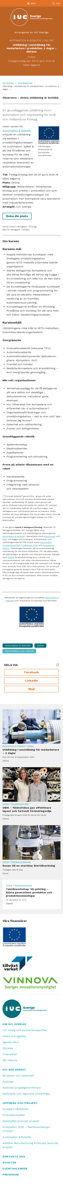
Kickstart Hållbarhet (16, 1109)
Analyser (8, 1081)
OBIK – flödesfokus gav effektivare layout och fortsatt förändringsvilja (31, 784)
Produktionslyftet (11, 545)
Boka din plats (17, 216)
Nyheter (9, 1162)
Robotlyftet (45, 542)
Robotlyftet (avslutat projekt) (21, 1121)
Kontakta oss (14, 1156)
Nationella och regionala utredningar (26, 1093)
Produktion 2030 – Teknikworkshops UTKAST (26, 1129)
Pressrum (11, 1174)
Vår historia (10, 1060)
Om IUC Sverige (14, 1024)
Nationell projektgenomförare (22, 1087)
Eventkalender (25, 83)
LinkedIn (31, 680)
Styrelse (8, 1048)
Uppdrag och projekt (20, 1103)
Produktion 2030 (29, 545)
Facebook (31, 672)
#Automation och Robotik (19, 651)
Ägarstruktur (11, 1042)
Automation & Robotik (25, 40)
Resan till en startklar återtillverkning (31, 842)
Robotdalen (49, 536)
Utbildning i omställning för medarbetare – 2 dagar (31, 726)
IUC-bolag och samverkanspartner (25, 1030)
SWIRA (11, 557)
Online (48, 40)
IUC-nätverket (14, 1069)
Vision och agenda (14, 1036)
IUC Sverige (8, 83)
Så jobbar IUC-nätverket (18, 1075)
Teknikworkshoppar (21, 862)
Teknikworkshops (23, 885)
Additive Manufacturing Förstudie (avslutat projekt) (30, 1145)
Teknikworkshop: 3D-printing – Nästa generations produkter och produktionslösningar (31, 896)
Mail (31, 689)
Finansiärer (10, 1054)
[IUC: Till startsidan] (32, 17)
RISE (5, 539)
